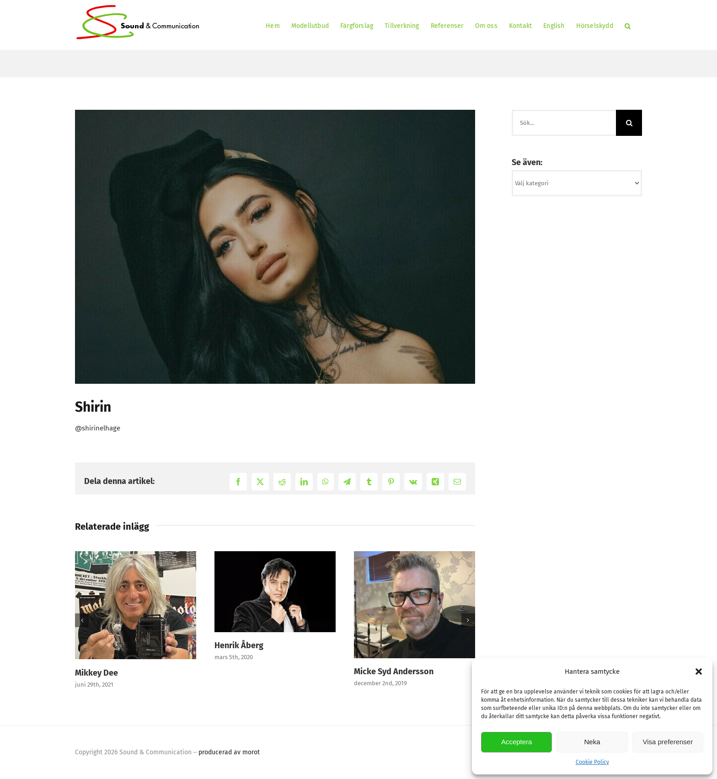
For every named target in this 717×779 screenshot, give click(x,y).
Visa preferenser (667, 742)
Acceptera (516, 742)
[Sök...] (564, 123)
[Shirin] (275, 247)
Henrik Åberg (238, 645)
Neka (592, 742)
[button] (698, 671)
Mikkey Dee (96, 673)
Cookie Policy (592, 762)
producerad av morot (229, 752)
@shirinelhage (97, 428)
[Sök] (629, 123)
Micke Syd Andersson (393, 671)
